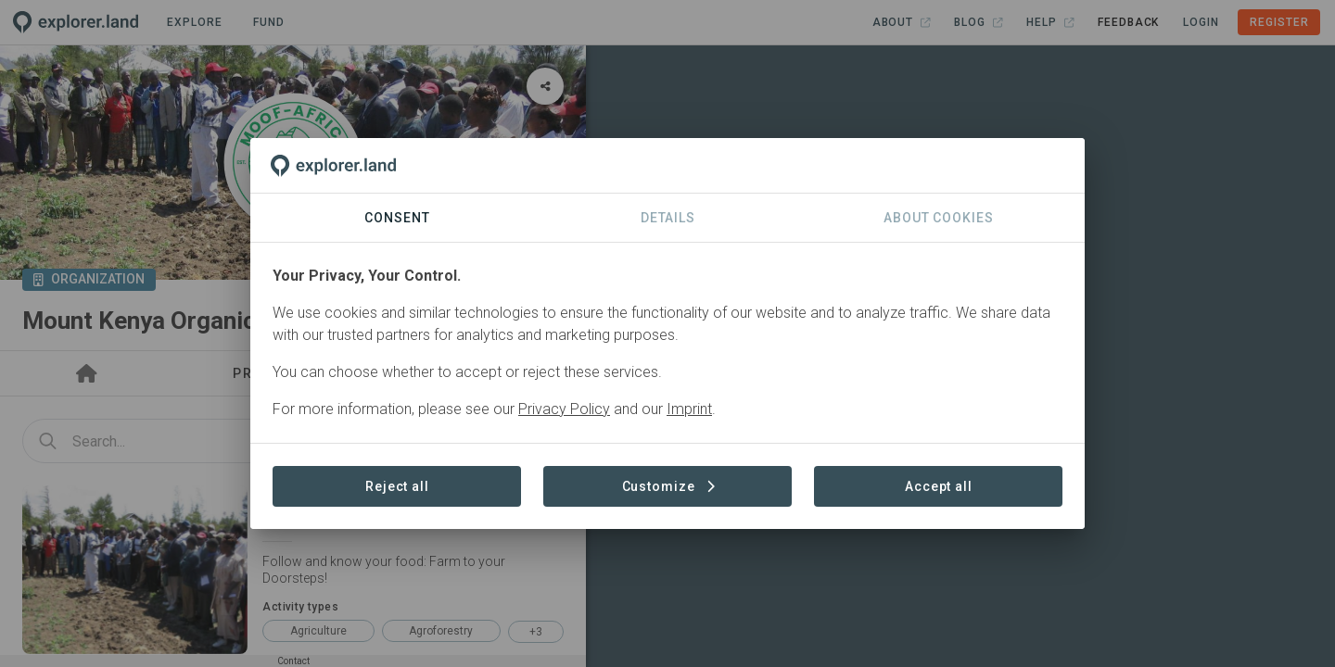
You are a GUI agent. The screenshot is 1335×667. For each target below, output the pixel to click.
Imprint (689, 409)
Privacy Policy (564, 409)
